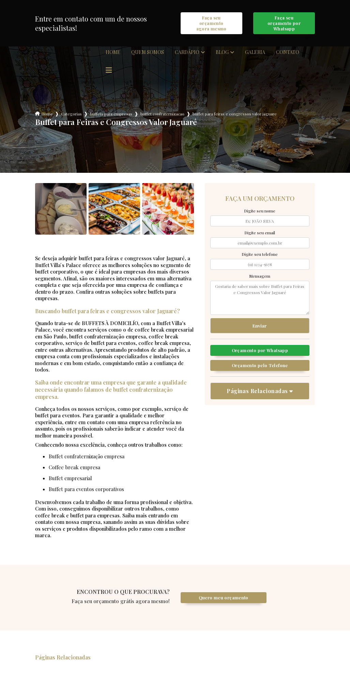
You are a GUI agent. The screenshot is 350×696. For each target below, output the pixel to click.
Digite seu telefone (260, 255)
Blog (222, 53)
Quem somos (147, 53)
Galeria (255, 53)
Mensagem (259, 277)
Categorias (71, 114)
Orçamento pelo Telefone (260, 367)
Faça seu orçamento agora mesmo (211, 23)
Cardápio (187, 53)
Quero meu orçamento (223, 599)
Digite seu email (259, 233)
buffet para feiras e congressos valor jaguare (235, 114)
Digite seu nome (259, 211)
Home (113, 53)
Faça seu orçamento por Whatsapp (284, 23)
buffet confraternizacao (162, 114)
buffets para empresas (111, 114)
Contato (287, 53)
